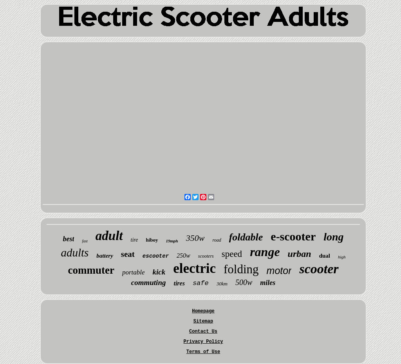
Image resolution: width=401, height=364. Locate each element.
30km (222, 284)
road (216, 240)
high (342, 257)
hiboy (152, 240)
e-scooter (293, 236)
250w (183, 255)
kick (159, 272)
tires (178, 283)
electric (194, 268)
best (68, 239)
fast (84, 241)
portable (133, 272)
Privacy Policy (203, 341)
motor (279, 270)
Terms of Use (203, 352)
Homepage (203, 311)
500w (243, 282)
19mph (172, 240)
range (265, 252)
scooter (318, 269)
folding (241, 269)
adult (109, 236)
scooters (206, 256)
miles (267, 283)
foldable (246, 237)
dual (324, 256)
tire (134, 240)
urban (299, 254)
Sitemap (203, 321)
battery (104, 256)
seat (128, 254)
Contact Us (203, 331)
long (333, 237)
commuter (91, 270)
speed (232, 254)
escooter (156, 256)
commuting (148, 282)
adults (75, 252)
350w (195, 238)
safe (201, 283)
